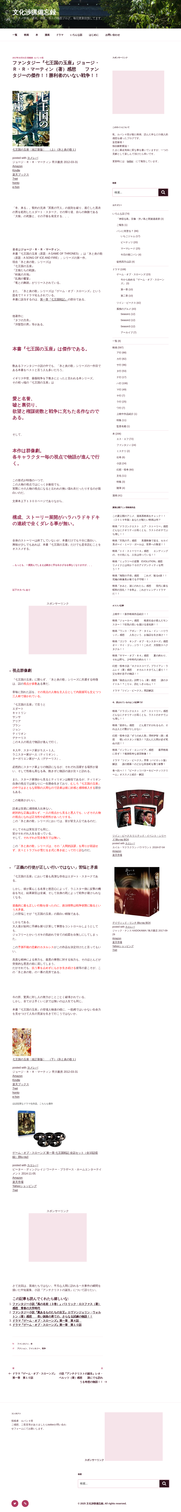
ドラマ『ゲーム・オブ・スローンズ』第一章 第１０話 (47, 1324)
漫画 (47, 34)
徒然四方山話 (124, 261)
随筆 (119, 488)
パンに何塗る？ (125, 231)
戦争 (44, 1348)
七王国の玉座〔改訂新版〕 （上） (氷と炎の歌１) (44, 149)
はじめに (94, 34)
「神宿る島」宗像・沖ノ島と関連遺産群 (138, 218)
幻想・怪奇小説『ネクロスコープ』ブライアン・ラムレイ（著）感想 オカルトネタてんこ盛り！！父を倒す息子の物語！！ (140, 670)
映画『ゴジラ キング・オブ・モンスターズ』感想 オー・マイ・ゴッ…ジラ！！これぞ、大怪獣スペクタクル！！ (142, 645)
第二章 (124, 295)
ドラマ (59, 34)
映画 (26, 34)
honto (15, 182)
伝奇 (119, 457)
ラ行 (119, 401)
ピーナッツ (127, 242)
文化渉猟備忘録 (34, 12)
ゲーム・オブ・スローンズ (131, 274)
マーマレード (128, 248)
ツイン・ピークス (126, 302)
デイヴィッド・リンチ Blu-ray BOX (131, 922)
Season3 (125, 326)
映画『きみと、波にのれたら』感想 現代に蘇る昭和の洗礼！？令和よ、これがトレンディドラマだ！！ (140, 589)
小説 (119, 463)
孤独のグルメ (124, 308)
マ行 (119, 389)
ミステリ (121, 451)
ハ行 (119, 383)
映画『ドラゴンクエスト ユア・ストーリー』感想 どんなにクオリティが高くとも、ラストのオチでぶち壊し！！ (142, 530)
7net (15, 178)
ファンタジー (34, 1348)
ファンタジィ (23, 1344)
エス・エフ (123, 439)
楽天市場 (17, 1181)
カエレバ (32, 1165)
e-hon (16, 187)
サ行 (119, 364)
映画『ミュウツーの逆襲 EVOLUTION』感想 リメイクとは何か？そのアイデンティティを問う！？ (140, 565)
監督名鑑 (121, 426)
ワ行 (119, 407)
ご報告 (120, 225)
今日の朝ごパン (129, 254)
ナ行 (119, 377)
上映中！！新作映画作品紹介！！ (130, 614)
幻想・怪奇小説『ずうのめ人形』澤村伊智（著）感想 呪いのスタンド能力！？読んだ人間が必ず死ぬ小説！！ (140, 739)
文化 (119, 475)
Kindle (16, 170)
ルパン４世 (39, 58)
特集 (119, 420)
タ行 (119, 371)
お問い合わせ (112, 34)
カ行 (119, 358)
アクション (22, 1348)
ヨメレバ (32, 157)
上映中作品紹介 (125, 414)
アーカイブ (127, 332)
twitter (130, 161)
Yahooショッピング (24, 1186)
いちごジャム (128, 236)
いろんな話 (76, 34)
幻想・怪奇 (123, 469)
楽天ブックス (20, 174)
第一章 (124, 289)
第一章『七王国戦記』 (54, 299)
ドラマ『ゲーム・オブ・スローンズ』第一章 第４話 (47, 1320)
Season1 (125, 314)
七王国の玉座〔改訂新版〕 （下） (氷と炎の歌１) (44, 1059)
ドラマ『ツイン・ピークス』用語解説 (133, 690)
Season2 (125, 320)
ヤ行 (119, 395)
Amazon (17, 166)
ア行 (119, 352)
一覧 (14, 34)
